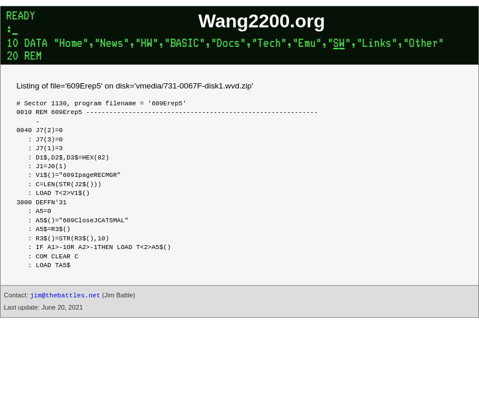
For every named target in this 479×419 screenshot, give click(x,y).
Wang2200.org (261, 20)
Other (423, 44)
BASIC (184, 44)
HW (147, 44)
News (112, 44)
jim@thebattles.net (65, 295)
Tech (269, 44)
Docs (228, 44)
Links (377, 44)
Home (71, 44)
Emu (307, 44)
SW (339, 44)
